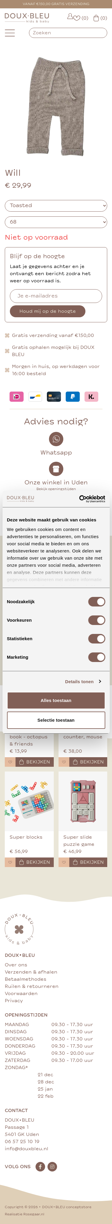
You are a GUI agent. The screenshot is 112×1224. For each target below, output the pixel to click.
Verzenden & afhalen (31, 972)
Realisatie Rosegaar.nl (24, 1214)
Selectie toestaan (55, 720)
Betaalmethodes (25, 979)
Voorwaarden (21, 994)
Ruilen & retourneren (32, 986)
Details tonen (79, 681)
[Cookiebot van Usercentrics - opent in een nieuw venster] (79, 499)
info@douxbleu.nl (26, 1149)
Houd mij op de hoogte (47, 311)
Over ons (16, 965)
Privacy (14, 1001)
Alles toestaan (56, 700)
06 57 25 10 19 (22, 1142)
